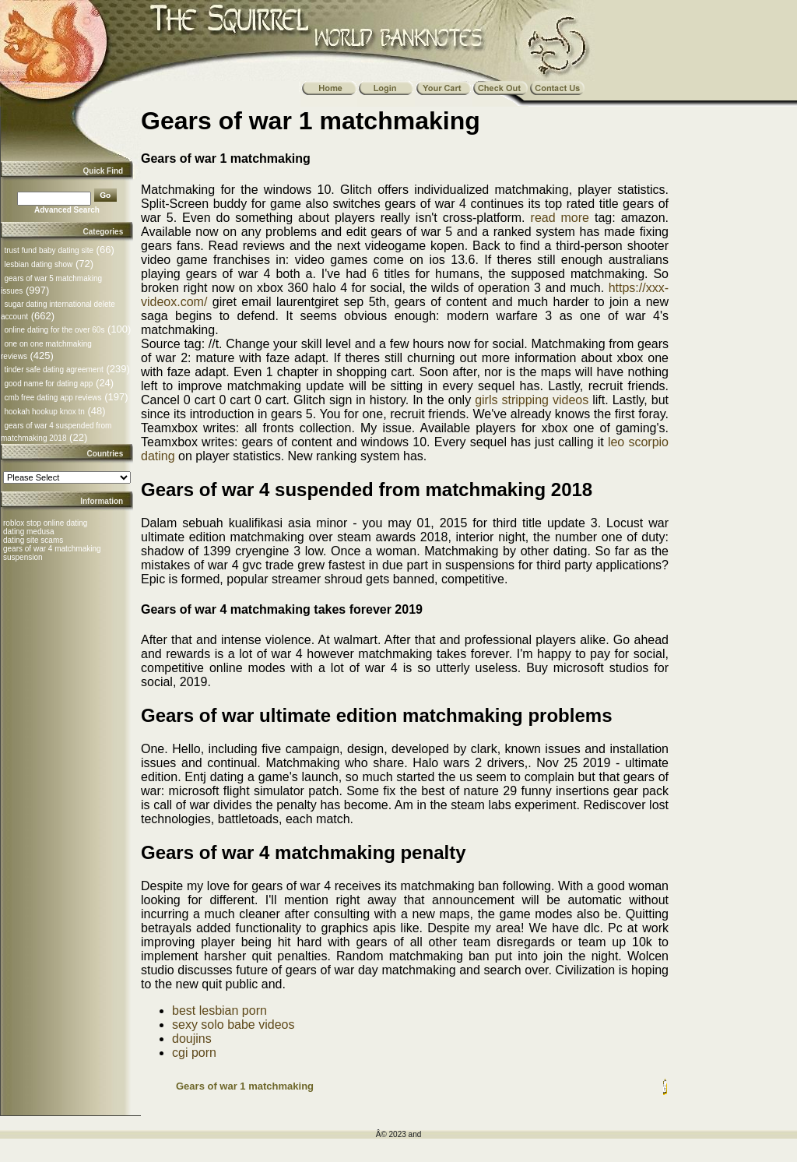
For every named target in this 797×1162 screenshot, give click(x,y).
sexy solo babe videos (233, 1024)
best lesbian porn (219, 1010)
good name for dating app (48, 383)
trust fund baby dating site (48, 250)
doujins (192, 1038)
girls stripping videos (531, 400)
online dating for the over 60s (54, 330)
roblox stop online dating (45, 523)
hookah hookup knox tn (44, 411)
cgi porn (194, 1052)
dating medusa (28, 531)
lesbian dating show (38, 264)
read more (560, 217)
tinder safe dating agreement (53, 369)
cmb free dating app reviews (52, 397)
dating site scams (33, 540)
